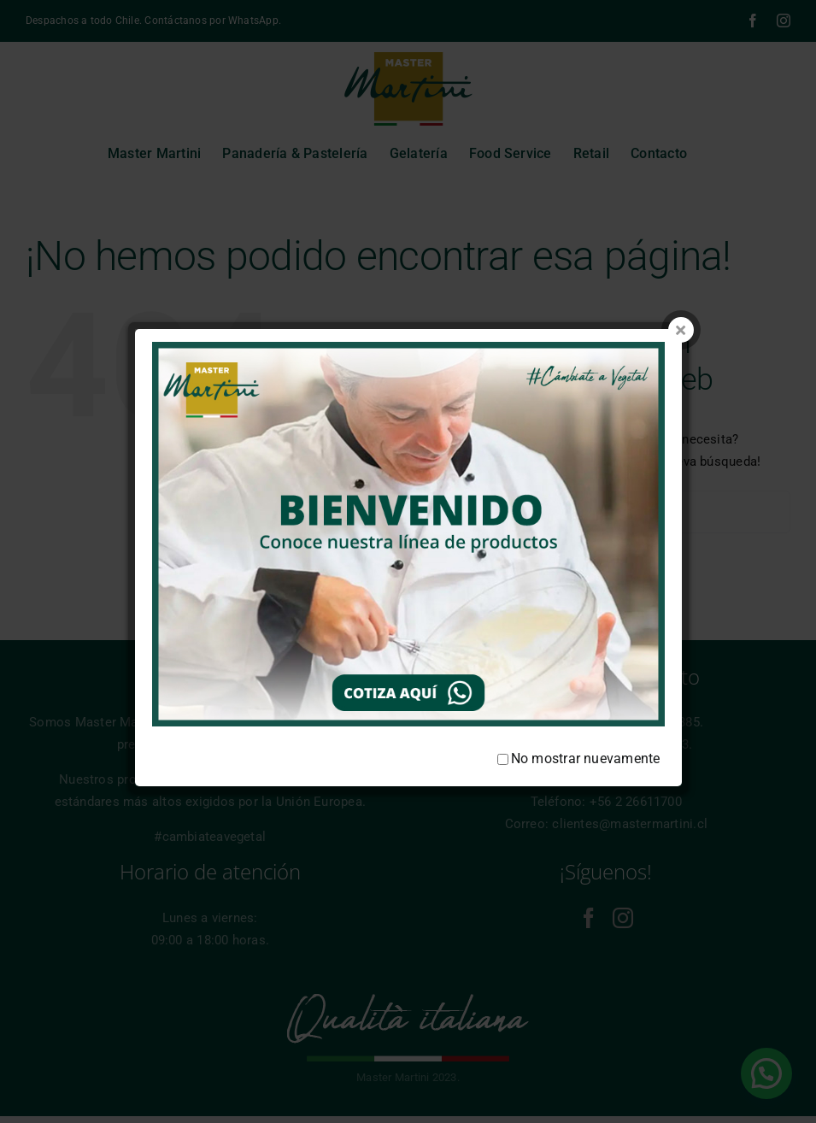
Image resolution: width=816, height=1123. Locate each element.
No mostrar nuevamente (578, 715)
